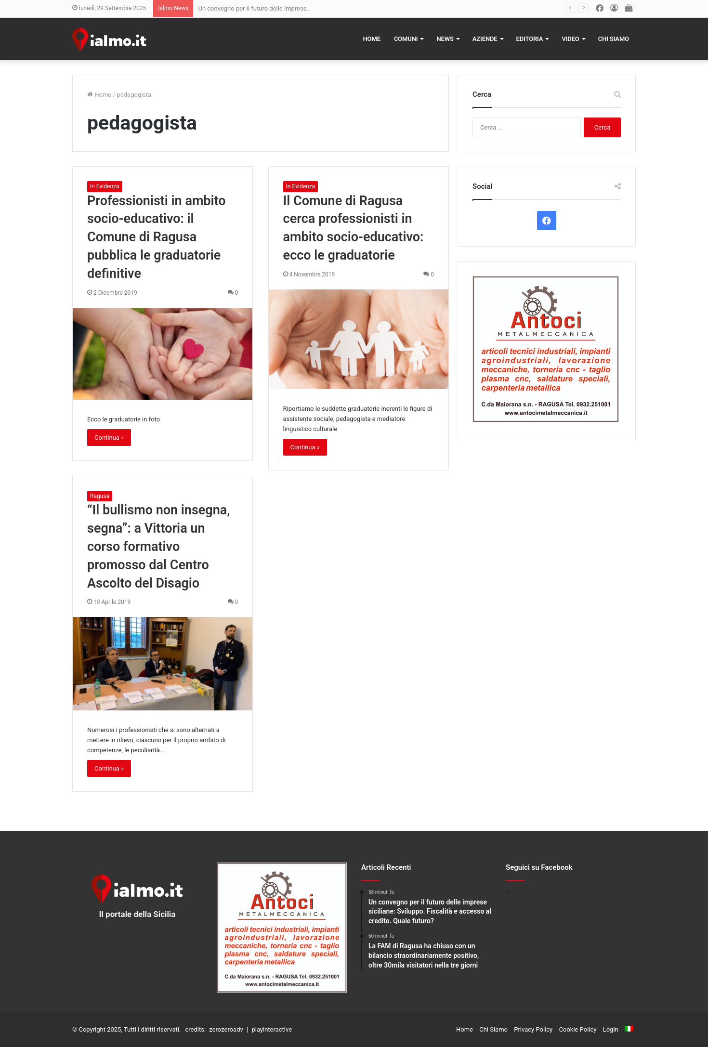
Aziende (485, 38)
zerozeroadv (226, 1029)
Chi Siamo (613, 38)
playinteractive (271, 1029)
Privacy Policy (533, 1029)
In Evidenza (104, 186)
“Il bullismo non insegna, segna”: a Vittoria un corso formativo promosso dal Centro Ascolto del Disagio (158, 546)
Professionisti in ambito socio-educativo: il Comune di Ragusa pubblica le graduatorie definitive (156, 237)
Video (570, 38)
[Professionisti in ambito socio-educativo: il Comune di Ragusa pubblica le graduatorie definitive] (162, 354)
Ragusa (99, 496)
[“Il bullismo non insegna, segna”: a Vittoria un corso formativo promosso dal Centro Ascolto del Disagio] (162, 663)
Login (610, 1029)
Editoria (529, 38)
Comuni (406, 38)
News (444, 38)
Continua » (109, 437)
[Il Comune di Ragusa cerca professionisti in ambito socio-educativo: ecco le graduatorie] (358, 339)
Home (371, 38)
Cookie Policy (578, 1029)
